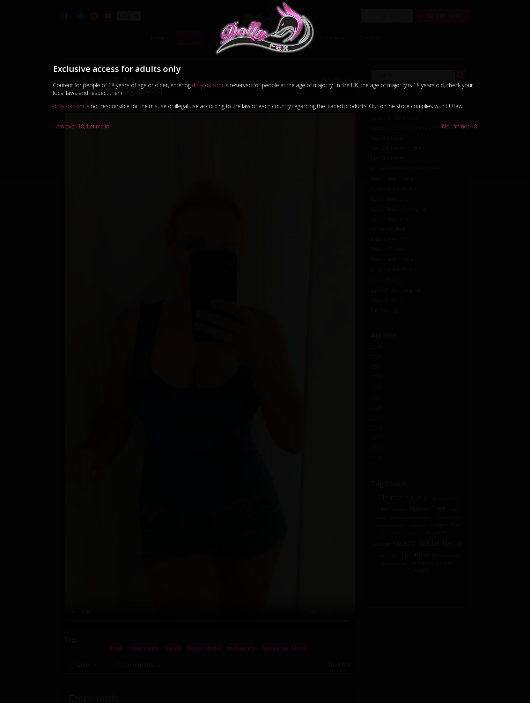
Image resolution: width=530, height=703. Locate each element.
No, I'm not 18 (459, 126)
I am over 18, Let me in (81, 126)
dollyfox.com (207, 85)
